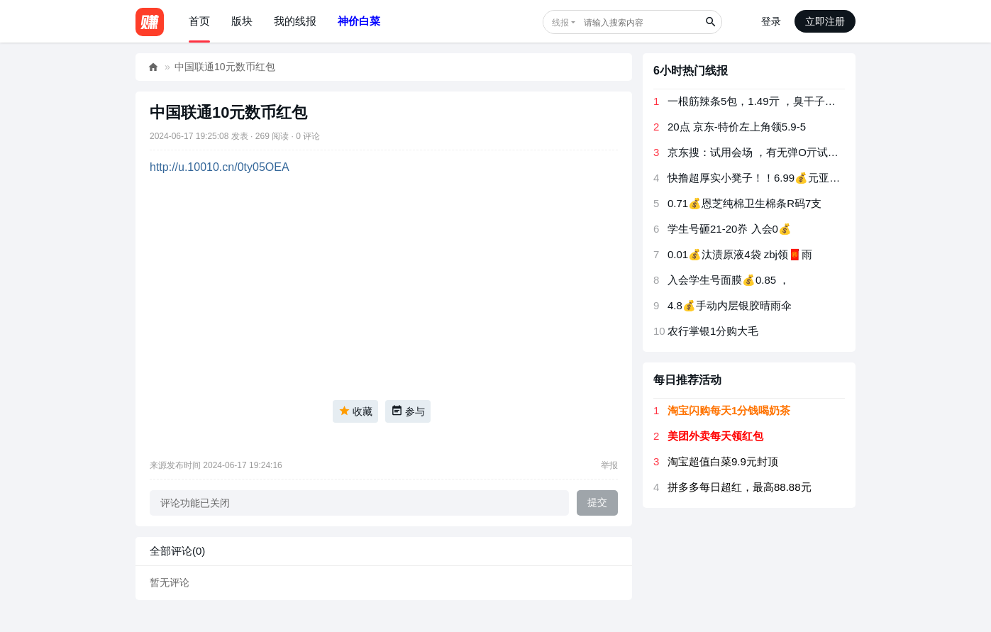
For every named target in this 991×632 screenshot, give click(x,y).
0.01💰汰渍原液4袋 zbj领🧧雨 (740, 254)
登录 (771, 21)
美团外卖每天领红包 (715, 436)
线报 (560, 23)
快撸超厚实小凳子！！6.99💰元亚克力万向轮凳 (780, 178)
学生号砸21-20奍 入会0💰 (730, 229)
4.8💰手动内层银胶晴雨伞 (730, 305)
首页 (199, 21)
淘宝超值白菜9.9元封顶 (723, 461)
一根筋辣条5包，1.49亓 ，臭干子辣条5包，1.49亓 (786, 101)
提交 (597, 502)
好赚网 (153, 67)
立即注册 (825, 21)
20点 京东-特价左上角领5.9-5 (737, 127)
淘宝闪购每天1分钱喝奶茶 (729, 410)
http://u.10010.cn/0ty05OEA (219, 167)
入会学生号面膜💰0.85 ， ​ (730, 280)
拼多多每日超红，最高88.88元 (740, 487)
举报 (609, 465)
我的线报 (295, 21)
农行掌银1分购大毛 (713, 331)
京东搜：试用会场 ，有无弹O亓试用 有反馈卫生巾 (786, 152)
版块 (242, 21)
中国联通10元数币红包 (225, 66)
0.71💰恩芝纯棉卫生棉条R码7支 (744, 203)
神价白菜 (359, 21)
